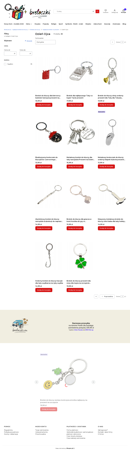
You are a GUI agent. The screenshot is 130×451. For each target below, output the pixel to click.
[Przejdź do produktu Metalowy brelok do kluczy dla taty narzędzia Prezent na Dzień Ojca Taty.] (81, 133)
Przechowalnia (40, 434)
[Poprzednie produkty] (107, 296)
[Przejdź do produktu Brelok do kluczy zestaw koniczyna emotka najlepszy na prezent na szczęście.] (65, 375)
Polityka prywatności (11, 432)
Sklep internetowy (64, 448)
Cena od (7, 50)
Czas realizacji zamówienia (76, 438)
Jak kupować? (103, 430)
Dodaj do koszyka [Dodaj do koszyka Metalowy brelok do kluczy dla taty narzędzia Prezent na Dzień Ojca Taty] (75, 166)
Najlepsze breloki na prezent (51, 29)
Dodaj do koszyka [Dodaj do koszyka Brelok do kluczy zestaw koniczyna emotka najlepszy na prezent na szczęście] (48, 409)
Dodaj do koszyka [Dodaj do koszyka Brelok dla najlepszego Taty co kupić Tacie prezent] (75, 105)
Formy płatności (72, 430)
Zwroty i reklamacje (11, 434)
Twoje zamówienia (41, 430)
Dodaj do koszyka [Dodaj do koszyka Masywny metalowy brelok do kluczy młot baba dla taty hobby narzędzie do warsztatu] (106, 228)
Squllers (10, 64)
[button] (97, 11)
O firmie (101, 434)
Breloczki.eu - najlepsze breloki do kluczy (16, 29)
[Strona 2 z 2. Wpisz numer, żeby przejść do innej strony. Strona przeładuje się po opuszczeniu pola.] (122, 42)
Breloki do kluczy (35, 29)
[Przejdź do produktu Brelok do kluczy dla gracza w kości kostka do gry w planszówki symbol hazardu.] (81, 194)
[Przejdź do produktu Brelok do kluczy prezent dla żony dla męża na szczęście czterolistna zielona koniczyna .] (81, 256)
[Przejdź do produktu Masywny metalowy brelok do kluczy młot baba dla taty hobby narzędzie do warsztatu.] (112, 194)
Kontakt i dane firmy (105, 432)
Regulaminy (8, 430)
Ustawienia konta (41, 432)
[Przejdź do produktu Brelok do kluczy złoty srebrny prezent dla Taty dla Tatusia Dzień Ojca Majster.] (112, 71)
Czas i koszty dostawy (74, 436)
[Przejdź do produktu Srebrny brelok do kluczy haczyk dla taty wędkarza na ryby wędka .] (49, 256)
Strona (118, 42)
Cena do (23, 50)
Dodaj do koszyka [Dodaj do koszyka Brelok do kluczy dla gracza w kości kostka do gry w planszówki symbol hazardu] (75, 228)
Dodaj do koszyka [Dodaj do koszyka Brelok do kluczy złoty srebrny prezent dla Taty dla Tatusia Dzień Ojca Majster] (106, 105)
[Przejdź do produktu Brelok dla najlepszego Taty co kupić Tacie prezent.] (81, 71)
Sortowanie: (39, 38)
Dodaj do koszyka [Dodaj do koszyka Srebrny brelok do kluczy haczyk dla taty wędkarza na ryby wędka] (44, 290)
